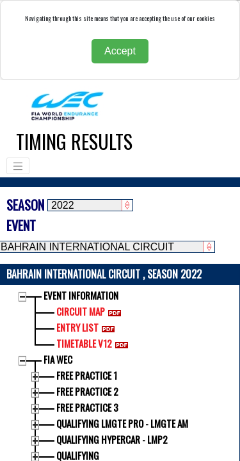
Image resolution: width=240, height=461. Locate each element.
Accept (120, 50)
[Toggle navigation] (17, 166)
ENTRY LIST (88, 327)
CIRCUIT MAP (91, 311)
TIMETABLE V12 (94, 343)
